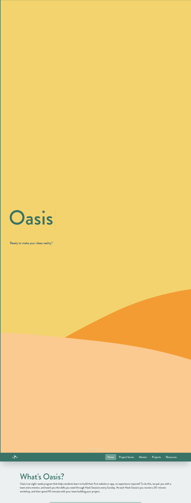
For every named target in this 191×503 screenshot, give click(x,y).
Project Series (126, 457)
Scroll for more (95, 448)
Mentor (143, 457)
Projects (156, 457)
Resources (171, 457)
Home (110, 457)
